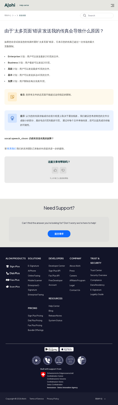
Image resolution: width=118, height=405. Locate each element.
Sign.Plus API (54, 270)
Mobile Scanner (35, 280)
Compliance (96, 280)
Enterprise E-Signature (34, 287)
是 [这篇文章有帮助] (55, 170)
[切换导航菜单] (112, 5)
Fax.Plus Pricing (35, 325)
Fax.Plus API (54, 275)
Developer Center (57, 265)
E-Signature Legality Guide (97, 292)
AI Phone (32, 270)
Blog (51, 310)
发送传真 (22, 15)
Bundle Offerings (35, 330)
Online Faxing (34, 275)
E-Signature (33, 265)
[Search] (97, 15)
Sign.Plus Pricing (35, 315)
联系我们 (11, 148)
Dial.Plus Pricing (35, 320)
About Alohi (75, 265)
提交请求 (59, 235)
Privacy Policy (53, 399)
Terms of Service (37, 399)
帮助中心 (7, 15)
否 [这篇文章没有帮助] (63, 170)
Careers (73, 275)
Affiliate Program (77, 280)
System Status (55, 320)
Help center (24, 5)
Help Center (54, 306)
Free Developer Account (56, 282)
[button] (100, 399)
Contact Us (75, 290)
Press (72, 270)
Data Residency (97, 285)
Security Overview (98, 275)
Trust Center (96, 270)
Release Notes (55, 315)
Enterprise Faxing (36, 294)
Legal (72, 285)
